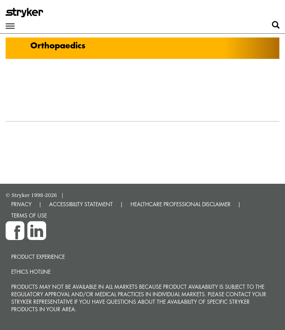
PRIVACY (21, 204)
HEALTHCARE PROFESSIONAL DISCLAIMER (180, 204)
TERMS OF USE (29, 215)
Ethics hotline (31, 271)
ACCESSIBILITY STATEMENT (81, 204)
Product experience (38, 256)
